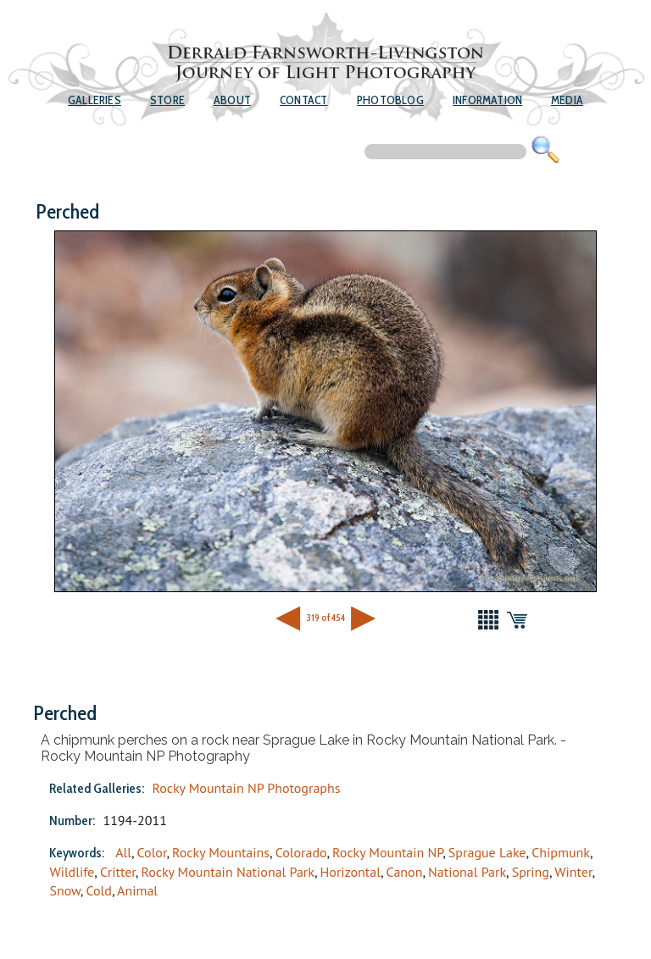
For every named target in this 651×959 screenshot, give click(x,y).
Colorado (301, 852)
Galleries (94, 100)
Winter (573, 871)
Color (152, 852)
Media (567, 100)
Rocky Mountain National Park (227, 871)
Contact (303, 100)
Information (487, 100)
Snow (64, 890)
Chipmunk (560, 852)
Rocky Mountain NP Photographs (246, 787)
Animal (137, 890)
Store (167, 100)
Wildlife (71, 871)
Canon (405, 871)
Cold (98, 890)
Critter (118, 871)
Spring (530, 871)
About (232, 100)
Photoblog (390, 100)
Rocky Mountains (221, 852)
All (123, 852)
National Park (467, 871)
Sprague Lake (487, 852)
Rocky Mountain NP (387, 852)
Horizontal (350, 871)
